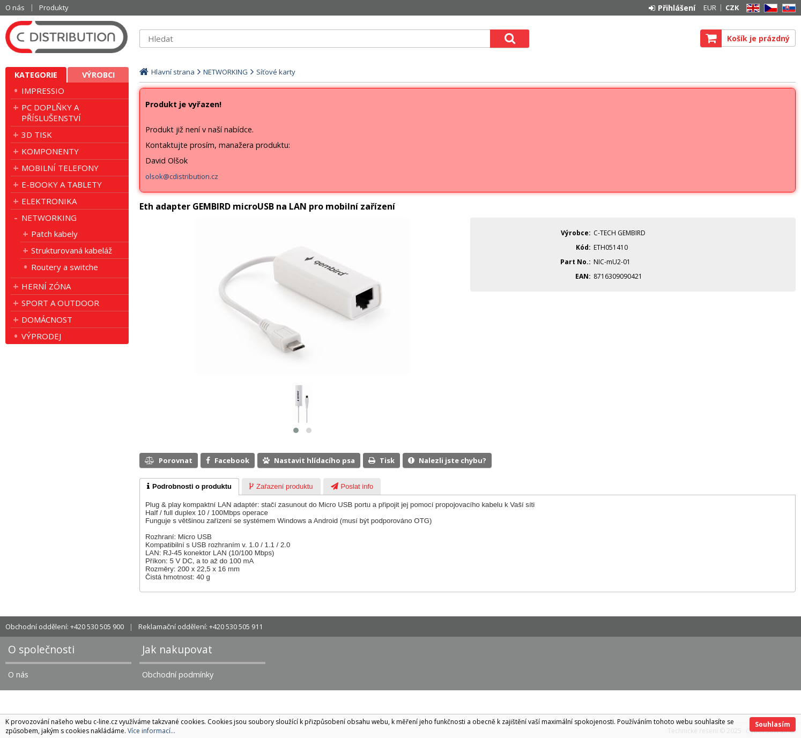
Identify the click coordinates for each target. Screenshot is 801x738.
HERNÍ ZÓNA (46, 286)
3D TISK (36, 134)
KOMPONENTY (50, 151)
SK (787, 8)
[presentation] (189, 487)
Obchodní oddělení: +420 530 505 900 (64, 626)
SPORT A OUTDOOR (60, 302)
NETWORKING (49, 217)
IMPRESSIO (42, 90)
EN (751, 8)
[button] (296, 430)
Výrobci (98, 75)
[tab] (189, 486)
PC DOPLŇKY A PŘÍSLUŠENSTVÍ (51, 112)
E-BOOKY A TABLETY (61, 184)
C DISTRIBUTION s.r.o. (67, 37)
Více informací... (151, 730)
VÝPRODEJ (41, 336)
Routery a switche (64, 267)
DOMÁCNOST (46, 319)
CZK (732, 7)
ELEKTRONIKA (49, 201)
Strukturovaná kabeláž (71, 250)
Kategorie (35, 75)
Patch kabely (54, 233)
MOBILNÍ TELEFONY (60, 167)
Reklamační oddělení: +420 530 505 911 (200, 626)
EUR (709, 7)
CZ (769, 8)
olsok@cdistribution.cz (181, 176)
